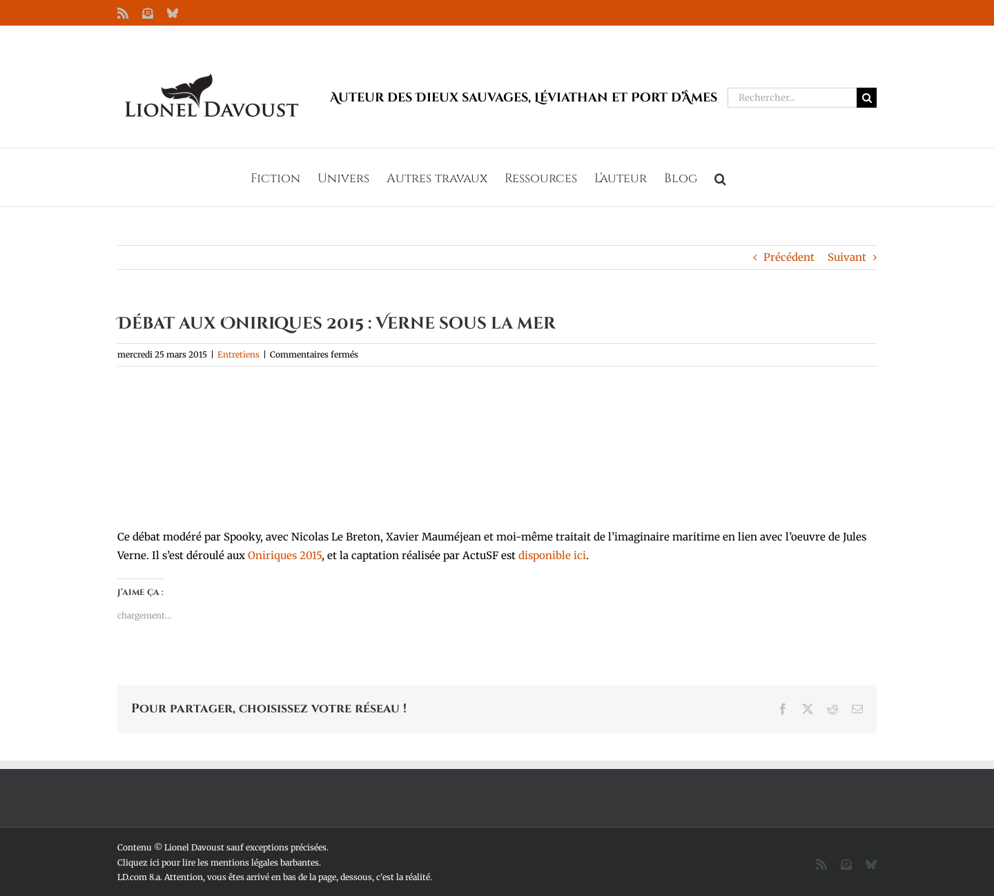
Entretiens (238, 354)
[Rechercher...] (792, 98)
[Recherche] (867, 98)
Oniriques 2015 (285, 555)
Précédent (789, 257)
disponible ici (552, 555)
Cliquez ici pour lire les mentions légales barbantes (218, 862)
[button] (720, 177)
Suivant (847, 257)
